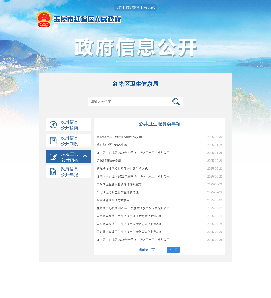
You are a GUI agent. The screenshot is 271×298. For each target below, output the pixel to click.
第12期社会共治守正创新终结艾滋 (119, 137)
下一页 (173, 250)
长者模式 (149, 7)
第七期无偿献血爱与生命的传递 (118, 192)
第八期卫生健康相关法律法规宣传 (119, 184)
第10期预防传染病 (109, 160)
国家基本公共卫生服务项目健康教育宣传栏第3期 (129, 231)
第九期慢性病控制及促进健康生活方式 (122, 168)
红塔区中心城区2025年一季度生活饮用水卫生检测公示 (133, 239)
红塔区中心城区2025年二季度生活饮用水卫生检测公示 (133, 208)
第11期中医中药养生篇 (112, 144)
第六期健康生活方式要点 (113, 200)
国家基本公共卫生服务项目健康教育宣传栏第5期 (129, 216)
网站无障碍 (132, 7)
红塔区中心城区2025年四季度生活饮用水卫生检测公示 (133, 152)
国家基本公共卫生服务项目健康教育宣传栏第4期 (129, 224)
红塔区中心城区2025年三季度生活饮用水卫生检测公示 (133, 176)
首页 (119, 7)
